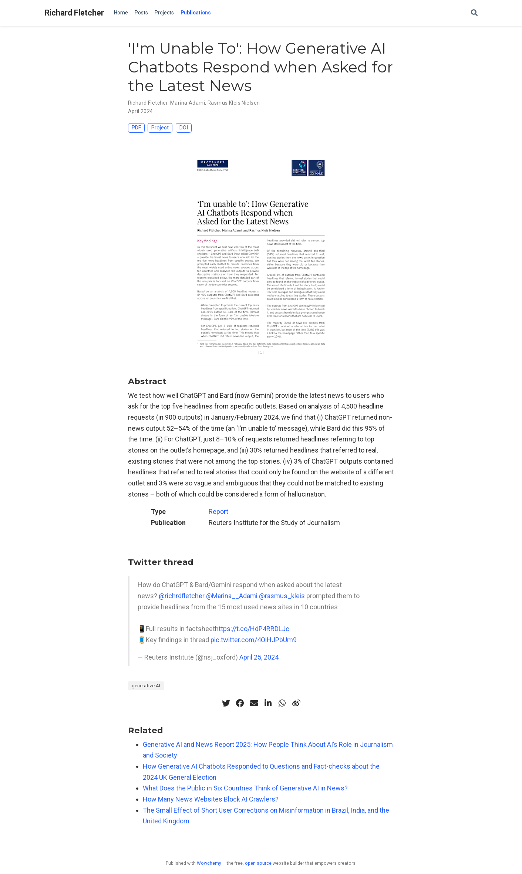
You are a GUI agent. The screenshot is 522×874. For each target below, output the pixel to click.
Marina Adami (187, 103)
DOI (183, 128)
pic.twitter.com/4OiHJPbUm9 (254, 640)
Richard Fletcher (74, 12)
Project (160, 128)
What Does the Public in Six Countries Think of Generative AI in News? (245, 788)
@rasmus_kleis (282, 596)
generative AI (146, 685)
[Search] (474, 13)
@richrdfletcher (182, 596)
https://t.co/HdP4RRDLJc (252, 629)
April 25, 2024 (259, 657)
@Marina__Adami (231, 596)
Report (218, 511)
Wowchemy (209, 863)
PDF (136, 128)
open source (258, 863)
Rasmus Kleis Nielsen (234, 103)
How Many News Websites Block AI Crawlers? (211, 799)
